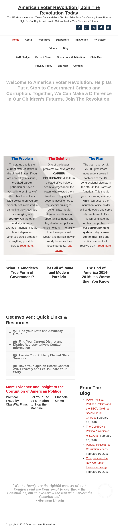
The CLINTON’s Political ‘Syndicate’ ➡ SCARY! (98, 431)
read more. (27, 245)
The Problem (22, 158)
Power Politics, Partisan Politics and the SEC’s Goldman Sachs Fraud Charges (98, 408)
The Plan (96, 158)
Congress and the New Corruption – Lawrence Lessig (97, 463)
